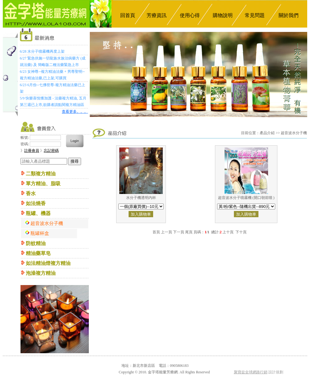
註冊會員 (31, 150)
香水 (31, 193)
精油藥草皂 (38, 253)
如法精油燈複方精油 (48, 263)
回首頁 (127, 15)
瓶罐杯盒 (39, 233)
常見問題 (255, 15)
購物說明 (223, 15)
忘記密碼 (51, 150)
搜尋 (75, 161)
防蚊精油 (36, 243)
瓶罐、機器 (38, 213)
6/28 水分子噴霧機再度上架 (42, 51)
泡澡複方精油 (41, 273)
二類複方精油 (41, 173)
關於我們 (289, 15)
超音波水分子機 (46, 223)
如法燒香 (36, 203)
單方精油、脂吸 (43, 183)
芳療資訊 (156, 15)
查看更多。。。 (75, 111)
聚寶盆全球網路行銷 (250, 372)
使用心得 (190, 15)
